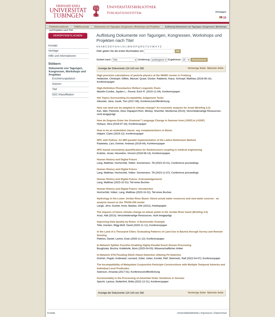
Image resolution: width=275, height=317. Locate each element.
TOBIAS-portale (81, 27)
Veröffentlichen (67, 35)
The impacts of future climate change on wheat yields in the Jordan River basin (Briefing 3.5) (152, 212)
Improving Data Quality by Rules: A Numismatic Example (131, 221)
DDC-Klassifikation (63, 94)
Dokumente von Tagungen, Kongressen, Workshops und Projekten (127, 27)
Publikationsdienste (59, 27)
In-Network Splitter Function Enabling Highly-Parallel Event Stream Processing (144, 245)
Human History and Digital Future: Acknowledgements (129, 179)
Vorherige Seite (197, 68)
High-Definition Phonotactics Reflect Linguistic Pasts (129, 88)
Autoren (56, 83)
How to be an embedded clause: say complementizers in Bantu (134, 130)
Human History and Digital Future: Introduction (125, 188)
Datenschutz (220, 313)
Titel (54, 89)
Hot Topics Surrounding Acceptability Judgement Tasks (130, 97)
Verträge (53, 50)
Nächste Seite (215, 68)
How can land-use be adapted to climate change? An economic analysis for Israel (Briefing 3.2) (153, 107)
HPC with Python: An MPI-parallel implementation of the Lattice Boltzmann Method (146, 140)
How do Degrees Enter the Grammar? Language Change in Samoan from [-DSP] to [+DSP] (151, 120)
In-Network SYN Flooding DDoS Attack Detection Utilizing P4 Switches (139, 254)
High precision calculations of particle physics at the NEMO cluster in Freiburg (144, 75)
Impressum (206, 313)
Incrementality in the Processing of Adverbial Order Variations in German (140, 278)
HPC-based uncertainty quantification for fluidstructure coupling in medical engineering (149, 149)
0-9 (98, 46)
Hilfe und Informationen (62, 55)
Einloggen (221, 11)
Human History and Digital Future (117, 159)
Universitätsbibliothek (188, 313)
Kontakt (52, 45)
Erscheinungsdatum (63, 78)
